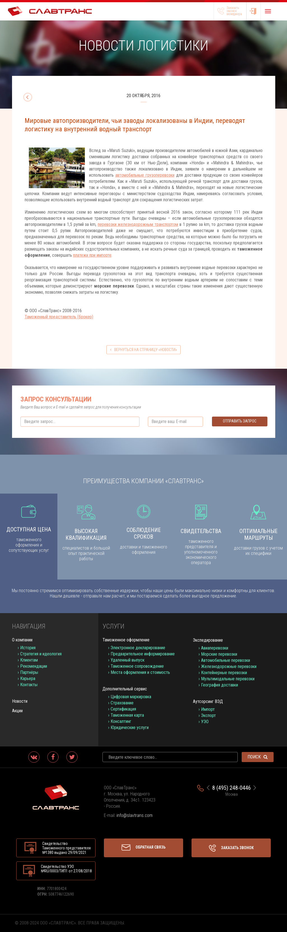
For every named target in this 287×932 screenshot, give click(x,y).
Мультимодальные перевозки (228, 678)
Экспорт (208, 715)
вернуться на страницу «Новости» (143, 349)
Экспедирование (208, 640)
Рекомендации (33, 666)
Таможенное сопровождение (137, 666)
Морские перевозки (219, 654)
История (28, 647)
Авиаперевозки (214, 648)
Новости (19, 701)
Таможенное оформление (126, 640)
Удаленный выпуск (127, 660)
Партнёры (29, 672)
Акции (17, 710)
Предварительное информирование (143, 654)
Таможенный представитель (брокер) (59, 316)
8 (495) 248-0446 (231, 787)
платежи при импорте (92, 255)
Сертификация (123, 709)
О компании (22, 640)
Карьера (27, 678)
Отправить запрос (239, 421)
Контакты (29, 684)
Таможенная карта (127, 715)
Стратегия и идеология (41, 654)
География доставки (219, 685)
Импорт (208, 709)
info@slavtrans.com (134, 815)
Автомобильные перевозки (225, 660)
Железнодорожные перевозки (228, 666)
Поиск (258, 757)
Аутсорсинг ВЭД (208, 701)
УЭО (205, 721)
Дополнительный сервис (124, 689)
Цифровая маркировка (131, 696)
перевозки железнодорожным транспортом (138, 224)
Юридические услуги (130, 727)
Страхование (122, 703)
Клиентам (29, 660)
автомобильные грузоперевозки (144, 175)
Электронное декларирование (138, 647)
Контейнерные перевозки (224, 672)
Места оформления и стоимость (140, 672)
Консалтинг (121, 721)
